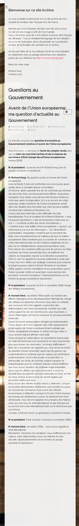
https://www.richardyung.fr (49, 58)
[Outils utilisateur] (68, 111)
